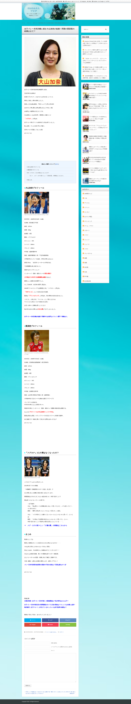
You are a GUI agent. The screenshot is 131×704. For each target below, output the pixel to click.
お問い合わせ (68, 1)
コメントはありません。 (51, 632)
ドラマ (86, 235)
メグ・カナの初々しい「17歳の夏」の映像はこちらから (47, 525)
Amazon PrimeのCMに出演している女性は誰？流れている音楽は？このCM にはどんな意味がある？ (95, 43)
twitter (89, 1)
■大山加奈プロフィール (33, 167)
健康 (85, 258)
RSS (108, 1)
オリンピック (88, 221)
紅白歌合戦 (87, 281)
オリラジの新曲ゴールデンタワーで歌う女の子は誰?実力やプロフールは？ (98, 170)
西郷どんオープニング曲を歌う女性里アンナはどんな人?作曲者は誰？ (98, 149)
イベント (86, 207)
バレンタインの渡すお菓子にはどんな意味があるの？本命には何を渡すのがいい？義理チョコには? (95, 52)
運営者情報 (59, 1)
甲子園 (86, 276)
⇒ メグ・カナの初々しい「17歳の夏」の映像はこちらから (47, 175)
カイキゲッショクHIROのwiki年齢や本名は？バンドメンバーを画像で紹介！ (98, 95)
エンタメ (86, 212)
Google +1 (102, 1)
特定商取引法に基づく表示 (49, 1)
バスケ (86, 249)
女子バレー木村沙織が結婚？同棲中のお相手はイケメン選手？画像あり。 (46, 316)
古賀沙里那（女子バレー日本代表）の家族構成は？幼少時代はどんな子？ (46, 601)
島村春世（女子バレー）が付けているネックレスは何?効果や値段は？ (45, 607)
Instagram (84, 1)
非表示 (56, 164)
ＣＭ (85, 198)
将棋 (85, 262)
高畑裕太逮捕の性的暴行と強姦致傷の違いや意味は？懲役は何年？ (98, 138)
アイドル (86, 203)
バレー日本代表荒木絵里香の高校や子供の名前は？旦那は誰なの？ (44, 564)
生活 (85, 272)
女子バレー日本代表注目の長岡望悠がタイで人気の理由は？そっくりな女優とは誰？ (49, 604)
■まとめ (29, 179)
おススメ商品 (88, 216)
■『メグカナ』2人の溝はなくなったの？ (38, 172)
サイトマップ (76, 1)
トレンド (86, 239)
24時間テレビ (88, 193)
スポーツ (62, 632)
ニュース (86, 244)
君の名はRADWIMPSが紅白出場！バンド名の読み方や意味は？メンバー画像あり (97, 159)
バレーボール (88, 253)
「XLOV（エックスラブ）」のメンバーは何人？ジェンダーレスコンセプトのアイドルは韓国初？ (95, 60)
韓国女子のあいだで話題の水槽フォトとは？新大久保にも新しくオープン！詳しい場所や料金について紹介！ (95, 69)
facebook (95, 1)
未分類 (86, 267)
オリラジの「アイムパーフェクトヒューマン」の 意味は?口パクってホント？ (98, 127)
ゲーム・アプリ (88, 226)
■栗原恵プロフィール (33, 169)
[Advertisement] (36, 147)
